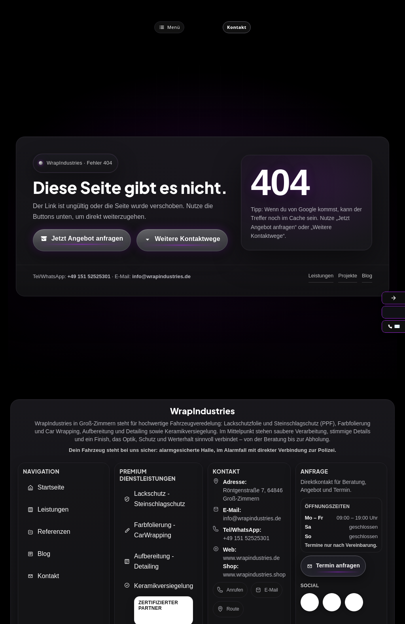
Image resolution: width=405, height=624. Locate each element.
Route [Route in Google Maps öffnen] (228, 609)
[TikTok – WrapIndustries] (354, 602)
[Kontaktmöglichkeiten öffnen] (182, 240)
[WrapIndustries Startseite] (203, 27)
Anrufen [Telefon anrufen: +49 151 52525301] (230, 590)
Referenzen (48, 531)
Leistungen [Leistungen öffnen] (47, 509)
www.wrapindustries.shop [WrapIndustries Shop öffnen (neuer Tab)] (254, 574)
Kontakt (43, 576)
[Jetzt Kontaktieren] (237, 27)
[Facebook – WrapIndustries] (332, 602)
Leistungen (321, 276)
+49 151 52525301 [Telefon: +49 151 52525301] (246, 538)
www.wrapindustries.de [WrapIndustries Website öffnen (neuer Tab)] (251, 558)
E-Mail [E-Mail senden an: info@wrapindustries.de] (266, 590)
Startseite (45, 487)
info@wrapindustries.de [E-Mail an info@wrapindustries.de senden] (252, 518)
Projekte (347, 276)
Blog (367, 276)
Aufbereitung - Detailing (149, 561)
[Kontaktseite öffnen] (333, 566)
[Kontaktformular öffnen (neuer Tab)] (82, 240)
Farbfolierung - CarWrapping (149, 530)
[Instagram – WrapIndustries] (310, 602)
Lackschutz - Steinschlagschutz (154, 498)
